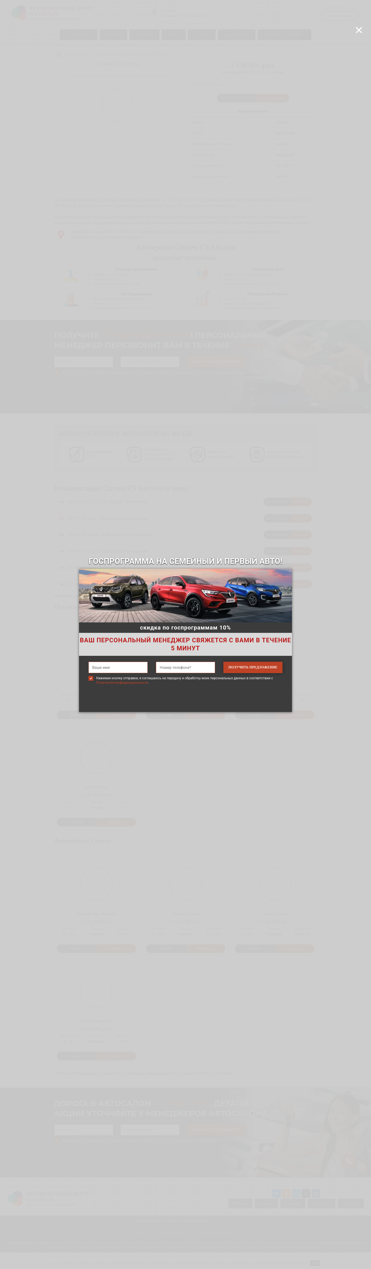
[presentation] (185, 705)
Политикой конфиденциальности (122, 682)
